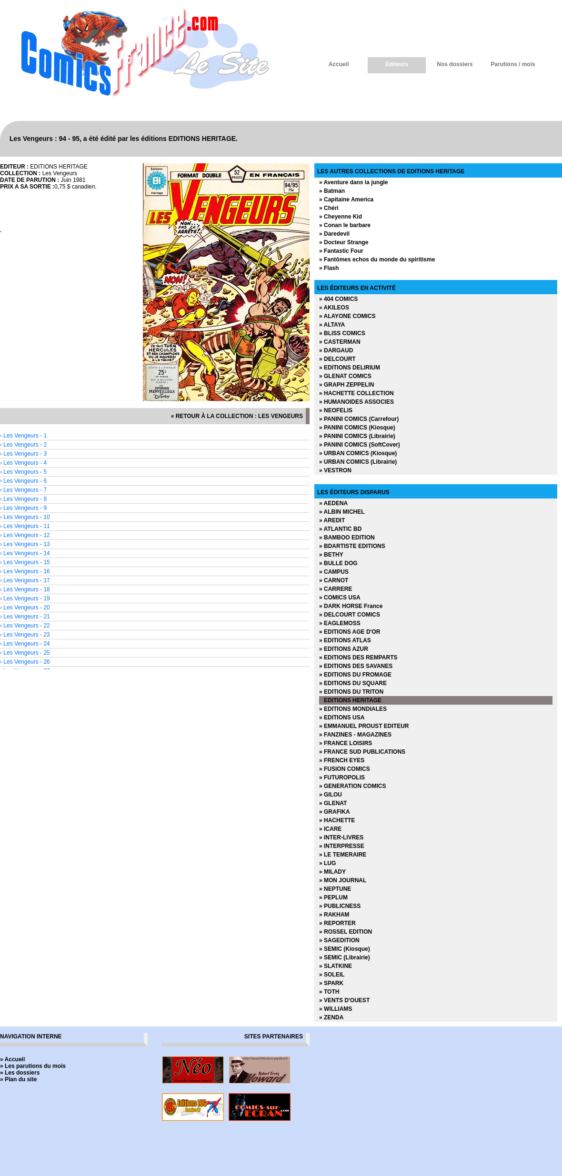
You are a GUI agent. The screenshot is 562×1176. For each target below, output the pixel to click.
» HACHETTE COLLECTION (356, 393)
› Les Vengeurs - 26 (25, 661)
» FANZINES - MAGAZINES (355, 734)
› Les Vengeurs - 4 (23, 462)
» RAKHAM (334, 914)
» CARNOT (333, 580)
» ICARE (330, 829)
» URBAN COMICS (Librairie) (358, 461)
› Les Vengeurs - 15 (25, 562)
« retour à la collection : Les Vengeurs (237, 416)
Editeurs (396, 64)
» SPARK (331, 983)
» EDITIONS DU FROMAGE (355, 674)
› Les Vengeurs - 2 (23, 444)
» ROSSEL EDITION (345, 931)
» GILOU (330, 794)
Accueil (339, 64)
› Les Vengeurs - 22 (25, 625)
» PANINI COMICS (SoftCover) (359, 444)
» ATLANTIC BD (340, 529)
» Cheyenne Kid (340, 216)
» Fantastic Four (341, 251)
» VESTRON (335, 470)
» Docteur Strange (343, 242)
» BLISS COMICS (342, 333)
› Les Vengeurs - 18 (25, 589)
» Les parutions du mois (33, 1066)
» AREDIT (332, 520)
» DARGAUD (336, 350)
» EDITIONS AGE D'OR (349, 631)
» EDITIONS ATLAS (345, 640)
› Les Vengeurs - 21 (25, 616)
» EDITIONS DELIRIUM (349, 367)
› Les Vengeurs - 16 (25, 571)
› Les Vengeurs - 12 (25, 535)
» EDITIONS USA (341, 717)
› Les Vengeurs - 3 (23, 453)
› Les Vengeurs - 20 (25, 607)
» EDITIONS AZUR (343, 649)
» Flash (329, 268)
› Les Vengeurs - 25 (25, 652)
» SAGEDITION (339, 940)
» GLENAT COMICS (345, 376)
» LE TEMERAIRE (342, 854)
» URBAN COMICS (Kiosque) (358, 453)
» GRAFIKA (334, 811)
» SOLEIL (331, 974)
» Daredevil (334, 233)
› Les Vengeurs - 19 (25, 598)
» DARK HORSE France (350, 606)
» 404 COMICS (338, 299)
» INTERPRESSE (341, 846)
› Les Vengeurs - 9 (23, 508)
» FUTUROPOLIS (342, 777)
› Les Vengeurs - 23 (25, 634)
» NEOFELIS (335, 410)
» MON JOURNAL (342, 880)
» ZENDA (331, 1017)
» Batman (332, 191)
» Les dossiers (20, 1072)
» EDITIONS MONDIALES (353, 709)
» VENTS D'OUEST (344, 1000)
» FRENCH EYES (341, 760)
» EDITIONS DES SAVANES (355, 666)
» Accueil (12, 1059)
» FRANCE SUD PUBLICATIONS (362, 751)
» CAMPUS (334, 571)
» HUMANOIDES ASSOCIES (356, 402)
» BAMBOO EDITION (347, 537)
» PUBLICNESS (340, 906)
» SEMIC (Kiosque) (344, 949)
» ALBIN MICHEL (342, 511)
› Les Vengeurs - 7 (23, 490)
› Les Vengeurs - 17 (25, 580)
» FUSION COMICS (344, 769)
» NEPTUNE (335, 889)
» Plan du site (18, 1079)
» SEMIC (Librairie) (344, 957)
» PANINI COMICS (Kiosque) (357, 427)
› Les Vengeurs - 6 (23, 481)
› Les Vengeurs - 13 (25, 544)
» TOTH (329, 991)
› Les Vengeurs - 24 (25, 643)
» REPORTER (337, 923)
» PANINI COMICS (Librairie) (357, 436)
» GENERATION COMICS (352, 786)
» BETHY (331, 554)
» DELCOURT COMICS (349, 614)
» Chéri (329, 208)
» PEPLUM (333, 897)
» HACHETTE (337, 820)
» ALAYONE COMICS (347, 316)
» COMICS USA (340, 597)
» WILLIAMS (335, 1009)
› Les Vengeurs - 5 (23, 471)
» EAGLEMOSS (340, 623)
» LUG (327, 863)
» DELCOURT (337, 359)
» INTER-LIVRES (341, 837)
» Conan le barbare (345, 225)
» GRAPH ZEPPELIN (346, 384)
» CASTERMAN (340, 342)
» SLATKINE (335, 966)
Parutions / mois (513, 64)
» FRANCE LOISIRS (345, 743)
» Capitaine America (346, 199)
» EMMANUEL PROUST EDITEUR (364, 726)
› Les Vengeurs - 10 (25, 517)
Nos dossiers (454, 64)
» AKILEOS (334, 307)
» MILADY (332, 871)
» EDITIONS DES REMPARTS (358, 657)
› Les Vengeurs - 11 (25, 526)
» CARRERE (335, 589)
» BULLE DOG (338, 563)
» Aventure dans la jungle (353, 182)
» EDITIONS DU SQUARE (353, 683)
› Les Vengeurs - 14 (25, 553)
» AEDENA (333, 503)
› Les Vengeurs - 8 (23, 499)
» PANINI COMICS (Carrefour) (359, 419)
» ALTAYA (332, 324)
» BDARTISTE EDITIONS (352, 546)
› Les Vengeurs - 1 (23, 435)
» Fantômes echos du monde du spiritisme (377, 259)
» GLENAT (333, 803)
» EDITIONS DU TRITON (351, 691)
